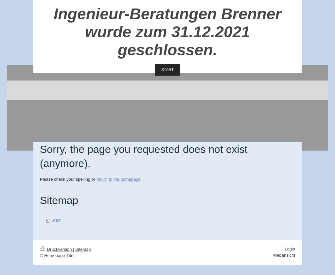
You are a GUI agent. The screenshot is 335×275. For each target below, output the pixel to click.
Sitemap (83, 249)
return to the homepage (119, 179)
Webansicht (284, 255)
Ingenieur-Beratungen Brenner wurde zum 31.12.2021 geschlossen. (167, 32)
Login (290, 249)
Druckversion (56, 249)
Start (55, 220)
